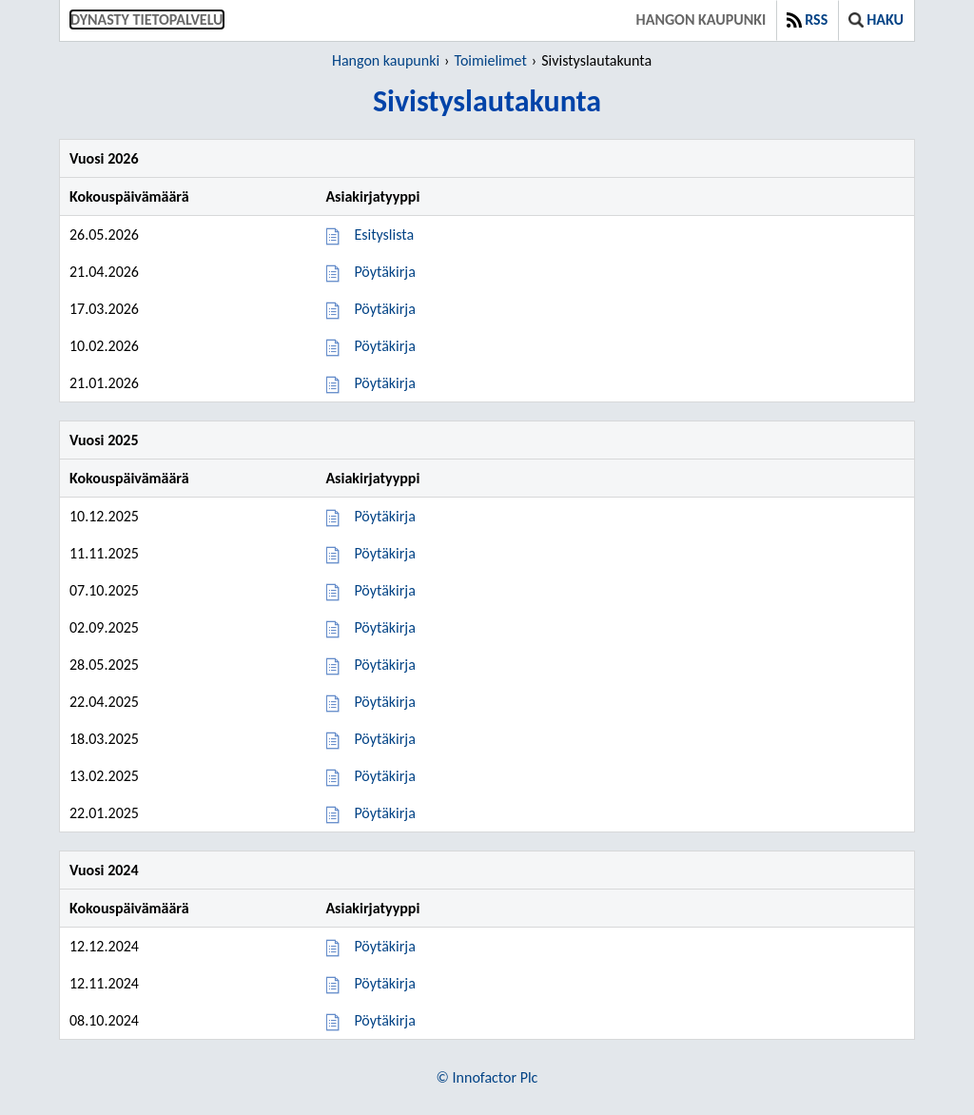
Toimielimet (491, 60)
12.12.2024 (104, 946)
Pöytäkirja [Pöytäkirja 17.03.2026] (384, 309)
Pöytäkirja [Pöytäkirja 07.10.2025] (384, 590)
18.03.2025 (104, 739)
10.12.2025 (104, 516)
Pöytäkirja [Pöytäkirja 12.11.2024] (384, 983)
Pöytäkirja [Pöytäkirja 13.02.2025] (384, 776)
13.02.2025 (104, 776)
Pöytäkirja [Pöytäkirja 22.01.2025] (384, 813)
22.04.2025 (104, 702)
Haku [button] (876, 19)
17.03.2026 (104, 309)
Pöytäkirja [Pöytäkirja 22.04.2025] (384, 702)
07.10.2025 (104, 590)
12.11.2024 (104, 983)
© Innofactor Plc (487, 1077)
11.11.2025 (104, 553)
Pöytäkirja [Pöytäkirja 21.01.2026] (384, 383)
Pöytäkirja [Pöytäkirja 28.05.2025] (384, 664)
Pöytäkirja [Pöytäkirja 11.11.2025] (384, 553)
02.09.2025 (104, 627)
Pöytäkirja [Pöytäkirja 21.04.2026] (384, 272)
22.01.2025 (104, 813)
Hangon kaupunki (701, 19)
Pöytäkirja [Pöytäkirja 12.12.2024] (384, 946)
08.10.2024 (104, 1020)
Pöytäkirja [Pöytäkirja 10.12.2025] (384, 516)
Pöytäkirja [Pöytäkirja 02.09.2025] (384, 627)
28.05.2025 (104, 664)
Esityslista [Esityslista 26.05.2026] (384, 234)
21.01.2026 (104, 383)
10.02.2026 (104, 346)
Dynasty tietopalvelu (147, 19)
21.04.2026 (104, 272)
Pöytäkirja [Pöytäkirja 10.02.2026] (384, 346)
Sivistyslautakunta (596, 60)
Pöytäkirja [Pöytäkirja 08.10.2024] (384, 1020)
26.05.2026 (104, 234)
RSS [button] (807, 19)
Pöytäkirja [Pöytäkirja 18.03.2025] (384, 739)
